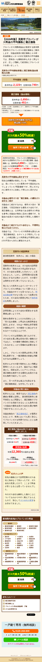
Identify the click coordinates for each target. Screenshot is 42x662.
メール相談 (21, 639)
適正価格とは (9, 603)
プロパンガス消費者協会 (24, 658)
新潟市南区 (8, 528)
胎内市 (7, 537)
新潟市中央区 (21, 528)
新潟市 (19, 526)
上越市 (7, 545)
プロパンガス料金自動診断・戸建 (16, 606)
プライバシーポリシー (25, 655)
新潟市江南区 (33, 526)
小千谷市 (8, 539)
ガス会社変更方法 (11, 609)
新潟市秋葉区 (9, 526)
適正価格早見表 (10, 601)
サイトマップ (14, 655)
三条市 (31, 545)
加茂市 (31, 537)
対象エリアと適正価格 (21, 10)
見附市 (31, 541)
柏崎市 (19, 543)
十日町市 (20, 537)
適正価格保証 (29, 10)
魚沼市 (7, 543)
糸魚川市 (20, 541)
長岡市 (31, 547)
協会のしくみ (37, 10)
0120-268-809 (21, 631)
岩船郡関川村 (9, 561)
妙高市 (19, 539)
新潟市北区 (8, 530)
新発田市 (8, 541)
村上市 (31, 543)
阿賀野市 (20, 545)
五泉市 (7, 547)
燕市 (18, 547)
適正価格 (32, 394)
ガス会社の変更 (4, 10)
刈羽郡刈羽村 (21, 558)
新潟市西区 (32, 528)
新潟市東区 (20, 530)
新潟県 (23, 15)
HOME (2, 15)
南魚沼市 (32, 539)
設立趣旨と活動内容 (12, 10)
